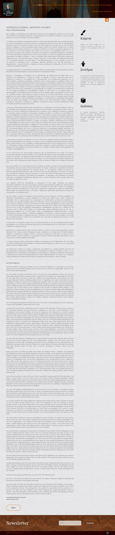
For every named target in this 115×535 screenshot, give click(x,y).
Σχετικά (34, 5)
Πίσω (13, 507)
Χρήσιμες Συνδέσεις (96, 5)
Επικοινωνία (108, 11)
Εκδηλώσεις (47, 5)
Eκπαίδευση (68, 5)
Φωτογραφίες (107, 5)
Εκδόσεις (61, 5)
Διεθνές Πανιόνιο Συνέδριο (80, 5)
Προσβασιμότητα (98, 11)
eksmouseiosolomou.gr (16, 533)
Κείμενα (40, 5)
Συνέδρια (54, 5)
